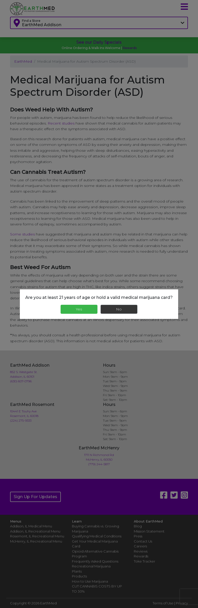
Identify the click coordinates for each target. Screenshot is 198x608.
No (119, 309)
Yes (79, 309)
